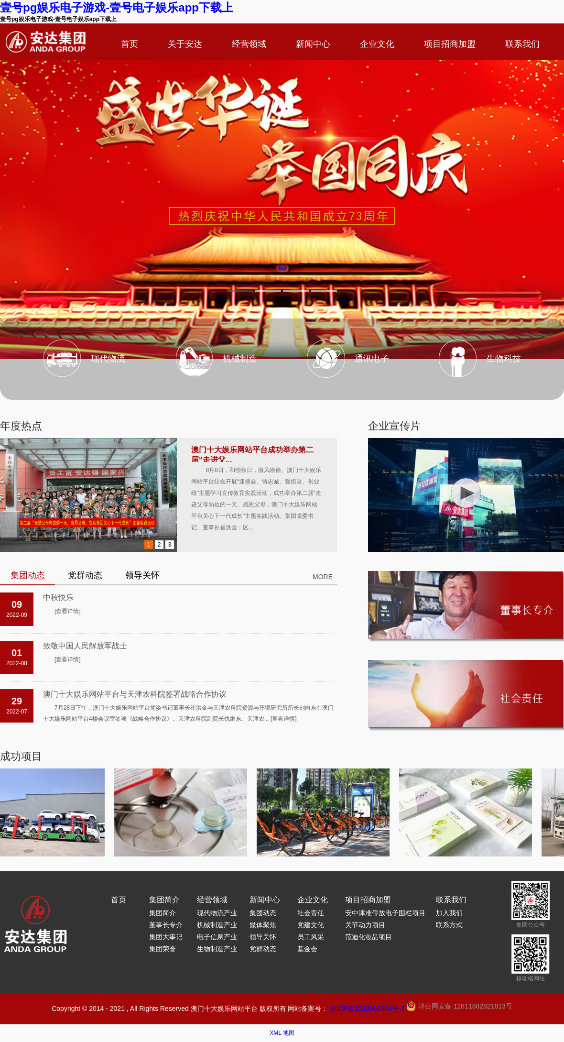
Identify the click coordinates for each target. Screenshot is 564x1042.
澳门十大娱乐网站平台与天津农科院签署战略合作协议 (135, 694)
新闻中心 (313, 44)
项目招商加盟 (450, 44)
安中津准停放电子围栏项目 (385, 913)
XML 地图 (282, 1033)
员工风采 (310, 937)
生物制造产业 (217, 949)
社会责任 (310, 913)
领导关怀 (262, 937)
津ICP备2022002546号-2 (367, 1008)
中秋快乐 (58, 597)
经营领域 (249, 44)
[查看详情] (67, 611)
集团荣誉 (162, 949)
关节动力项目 (365, 925)
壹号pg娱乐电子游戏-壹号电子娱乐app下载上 (116, 7)
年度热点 (21, 426)
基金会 (307, 949)
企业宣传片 (394, 426)
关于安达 (185, 44)
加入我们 (449, 913)
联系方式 (449, 925)
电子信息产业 (217, 937)
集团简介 (164, 900)
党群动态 (262, 949)
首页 (129, 44)
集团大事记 (166, 937)
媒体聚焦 (262, 925)
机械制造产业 (217, 925)
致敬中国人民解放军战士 (85, 646)
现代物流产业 (217, 913)
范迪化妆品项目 (368, 937)
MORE (323, 577)
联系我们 (522, 44)
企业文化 (377, 44)
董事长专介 (166, 925)
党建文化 (310, 925)
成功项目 (21, 756)
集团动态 (262, 913)
